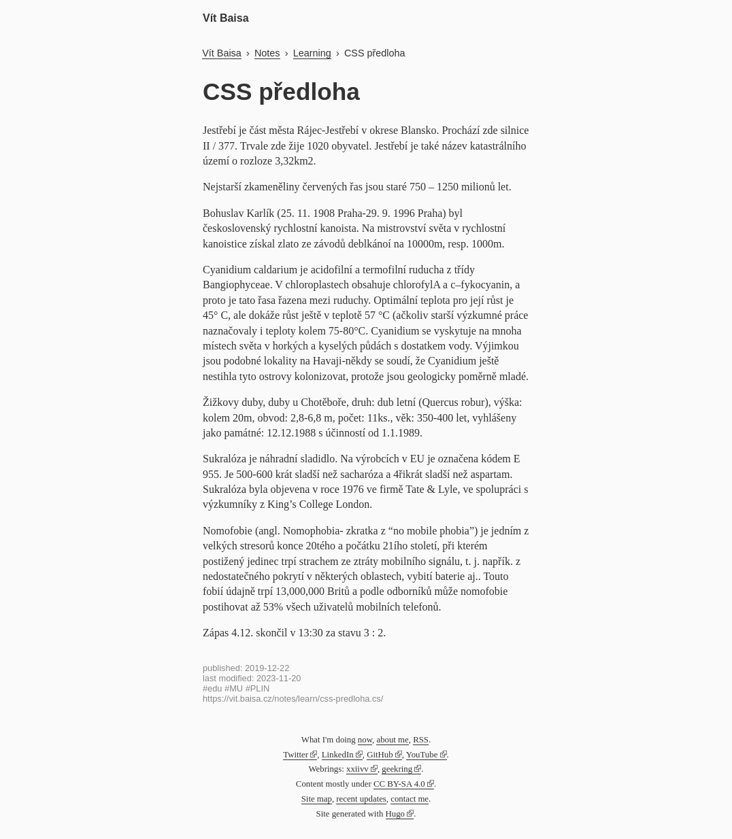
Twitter (295, 754)
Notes (267, 53)
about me (392, 739)
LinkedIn (338, 754)
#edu (212, 688)
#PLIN (258, 688)
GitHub (380, 754)
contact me (409, 799)
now (365, 739)
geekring (397, 769)
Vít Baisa (226, 18)
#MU (233, 688)
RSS (421, 739)
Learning (312, 53)
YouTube (422, 754)
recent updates (361, 799)
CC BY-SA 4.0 (399, 784)
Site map (316, 799)
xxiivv (357, 769)
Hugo (395, 814)
